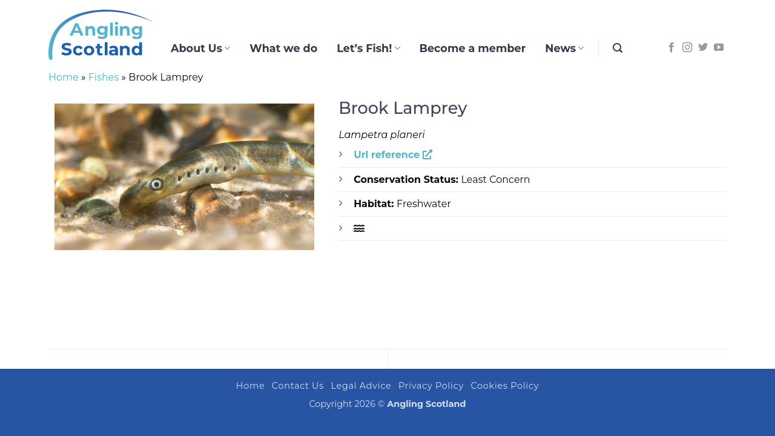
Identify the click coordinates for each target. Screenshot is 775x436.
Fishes (103, 77)
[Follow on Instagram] (687, 47)
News (564, 48)
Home (63, 77)
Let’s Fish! (368, 48)
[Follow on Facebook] (671, 47)
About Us (200, 48)
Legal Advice (361, 385)
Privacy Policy (431, 385)
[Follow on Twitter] (703, 47)
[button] (617, 48)
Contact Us (298, 385)
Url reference (393, 154)
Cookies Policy (505, 385)
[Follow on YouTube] (719, 47)
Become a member (473, 48)
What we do (283, 48)
